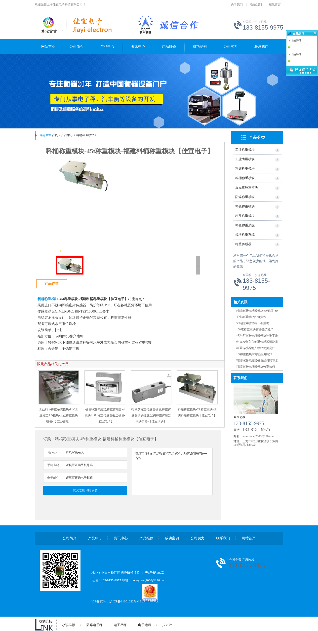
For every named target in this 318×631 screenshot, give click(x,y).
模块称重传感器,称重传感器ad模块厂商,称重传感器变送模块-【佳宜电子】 (105, 415)
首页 (55, 135)
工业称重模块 (245, 150)
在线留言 (275, 4)
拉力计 (167, 625)
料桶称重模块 (245, 178)
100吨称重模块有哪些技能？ (255, 329)
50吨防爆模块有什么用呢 (252, 323)
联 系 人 (53, 452)
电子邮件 (53, 477)
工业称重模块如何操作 (251, 317)
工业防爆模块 (245, 159)
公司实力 (231, 46)
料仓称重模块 (245, 206)
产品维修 (169, 46)
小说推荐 (68, 625)
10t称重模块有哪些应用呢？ (254, 354)
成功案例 (200, 46)
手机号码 (53, 465)
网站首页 (48, 46)
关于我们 (237, 4)
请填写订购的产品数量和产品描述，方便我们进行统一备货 (172, 471)
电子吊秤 (120, 625)
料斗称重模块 (245, 216)
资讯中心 (138, 46)
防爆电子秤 (94, 625)
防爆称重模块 (245, 197)
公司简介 (76, 46)
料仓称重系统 (245, 225)
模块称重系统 (245, 235)
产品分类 (257, 137)
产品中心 (107, 46)
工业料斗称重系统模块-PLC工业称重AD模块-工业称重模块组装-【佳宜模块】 (58, 415)
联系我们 (256, 4)
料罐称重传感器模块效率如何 (255, 366)
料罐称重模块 (245, 168)
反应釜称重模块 (246, 187)
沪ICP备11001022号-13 (125, 601)
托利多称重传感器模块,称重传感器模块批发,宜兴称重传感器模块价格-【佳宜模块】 (151, 415)
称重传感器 (243, 244)
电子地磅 (144, 625)
